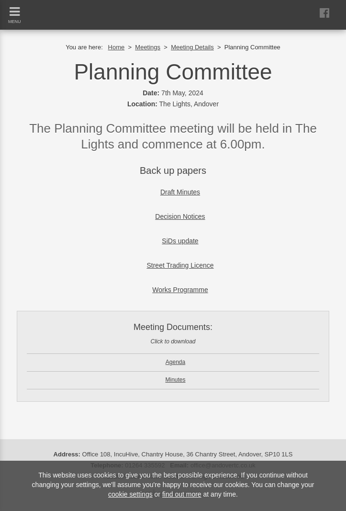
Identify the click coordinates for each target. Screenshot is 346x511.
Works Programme (180, 290)
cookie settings (130, 494)
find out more (181, 494)
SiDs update (180, 241)
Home (116, 47)
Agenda (175, 362)
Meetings (147, 47)
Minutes (175, 379)
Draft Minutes (180, 192)
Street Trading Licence (179, 265)
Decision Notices (180, 216)
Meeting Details (192, 47)
